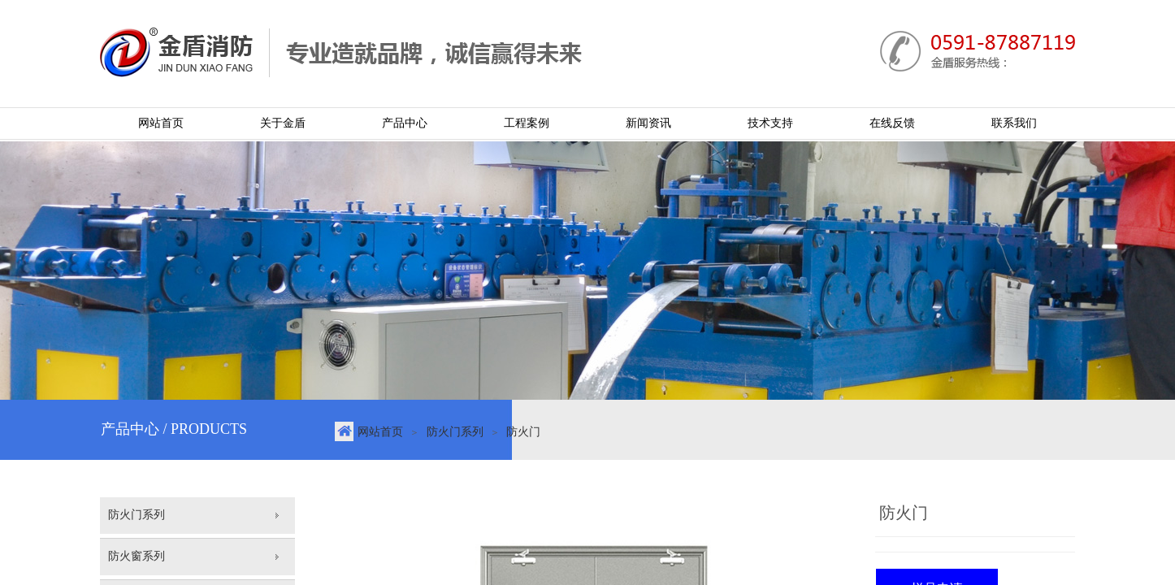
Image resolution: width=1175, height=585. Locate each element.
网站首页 (380, 432)
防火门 (523, 432)
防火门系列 (455, 432)
